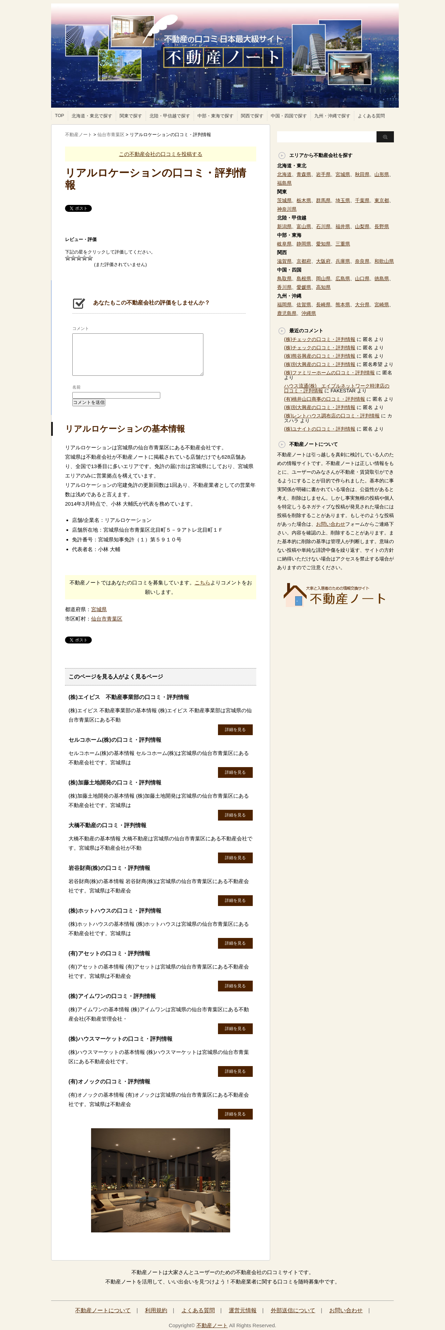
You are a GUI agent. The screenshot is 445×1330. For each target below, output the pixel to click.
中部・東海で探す (215, 115)
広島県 (342, 278)
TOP (59, 115)
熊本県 (342, 304)
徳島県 (381, 278)
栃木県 (304, 200)
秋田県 (362, 174)
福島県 (284, 183)
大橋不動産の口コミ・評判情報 (107, 825)
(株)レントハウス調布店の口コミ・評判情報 (332, 415)
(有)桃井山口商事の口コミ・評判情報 (324, 399)
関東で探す (131, 115)
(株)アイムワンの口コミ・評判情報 (112, 996)
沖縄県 (308, 313)
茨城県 (284, 200)
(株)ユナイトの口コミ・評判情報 (319, 429)
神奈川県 (287, 209)
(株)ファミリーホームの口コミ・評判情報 (329, 372)
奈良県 (362, 261)
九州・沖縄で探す (332, 115)
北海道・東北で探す (92, 115)
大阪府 (323, 261)
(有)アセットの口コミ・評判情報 (109, 953)
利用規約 (156, 1310)
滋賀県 (284, 261)
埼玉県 (342, 200)
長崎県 (323, 304)
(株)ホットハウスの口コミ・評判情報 (114, 911)
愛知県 (323, 244)
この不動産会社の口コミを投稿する (160, 154)
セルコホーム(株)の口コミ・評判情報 (114, 740)
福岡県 (284, 304)
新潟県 (284, 226)
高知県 (323, 287)
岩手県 (323, 174)
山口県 (362, 278)
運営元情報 (243, 1310)
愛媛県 (304, 287)
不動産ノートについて (103, 1310)
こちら (202, 582)
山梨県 (362, 226)
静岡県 (304, 244)
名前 (76, 387)
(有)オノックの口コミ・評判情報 (109, 1081)
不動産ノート (212, 1325)
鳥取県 (284, 278)
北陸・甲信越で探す (169, 115)
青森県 (304, 174)
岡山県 (323, 278)
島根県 (304, 278)
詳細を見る (235, 729)
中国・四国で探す (289, 115)
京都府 (304, 261)
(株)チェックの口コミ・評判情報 (319, 339)
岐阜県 (284, 244)
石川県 (323, 226)
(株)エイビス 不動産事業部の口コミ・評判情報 (128, 697)
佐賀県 (304, 304)
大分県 (362, 304)
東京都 (381, 200)
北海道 (284, 174)
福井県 (342, 226)
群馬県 (323, 200)
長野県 (381, 226)
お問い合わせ (330, 524)
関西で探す (252, 115)
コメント (80, 328)
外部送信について (293, 1310)
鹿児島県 (287, 313)
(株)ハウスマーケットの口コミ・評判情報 (120, 1039)
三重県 (342, 244)
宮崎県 (381, 304)
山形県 (381, 174)
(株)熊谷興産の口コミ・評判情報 (319, 356)
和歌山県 (384, 261)
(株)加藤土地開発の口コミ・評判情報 (114, 782)
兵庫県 (342, 261)
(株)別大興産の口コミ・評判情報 (319, 364)
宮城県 (99, 609)
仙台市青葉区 (106, 619)
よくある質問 (371, 115)
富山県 (304, 226)
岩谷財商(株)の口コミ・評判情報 (109, 868)
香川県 (284, 287)
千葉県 (362, 200)
